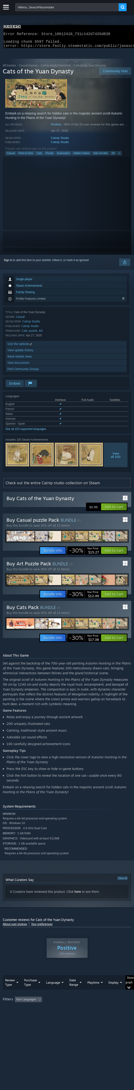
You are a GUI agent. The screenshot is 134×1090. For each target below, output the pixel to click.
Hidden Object (81, 155)
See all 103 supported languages (26, 431)
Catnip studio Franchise (56, 68)
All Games (9, 68)
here (77, 894)
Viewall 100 (116, 457)
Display (113, 985)
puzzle (33, 333)
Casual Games (28, 68)
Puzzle (49, 155)
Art (41, 333)
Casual (11, 155)
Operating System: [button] (61, 1008)
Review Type (10, 985)
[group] (67, 1008)
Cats (39, 155)
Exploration (63, 155)
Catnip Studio (60, 140)
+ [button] (119, 155)
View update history (20, 353)
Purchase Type (30, 985)
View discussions (18, 365)
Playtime (93, 985)
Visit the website (20, 346)
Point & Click (26, 155)
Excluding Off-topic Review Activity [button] (72, 1002)
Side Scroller (100, 155)
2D (113, 155)
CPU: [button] (85, 1008)
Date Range (73, 985)
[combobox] (67, 7)
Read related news (19, 359)
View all (122, 881)
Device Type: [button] (12, 1014)
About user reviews (15, 927)
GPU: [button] (100, 1008)
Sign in (8, 263)
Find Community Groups (23, 371)
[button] (114, 509)
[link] (84, 553)
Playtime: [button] (108, 1002)
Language (53, 985)
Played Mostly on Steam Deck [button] (22, 1008)
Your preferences (42, 927)
